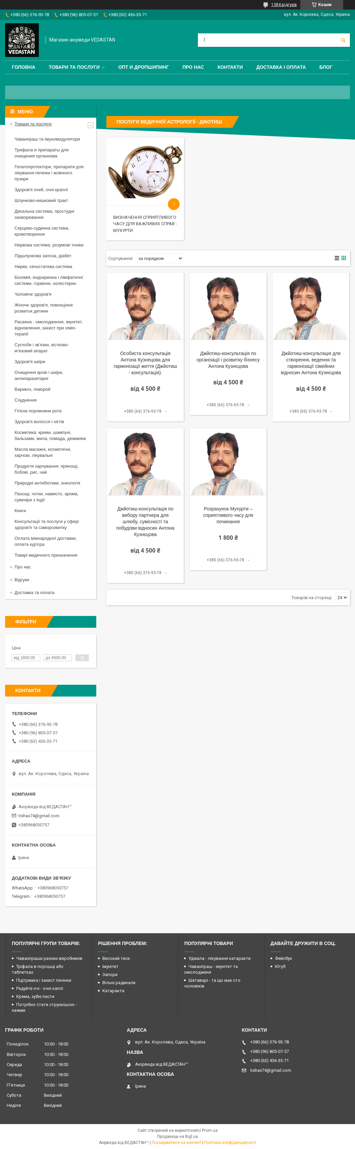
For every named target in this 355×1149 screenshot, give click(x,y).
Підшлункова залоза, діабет (43, 255)
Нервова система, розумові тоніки (49, 244)
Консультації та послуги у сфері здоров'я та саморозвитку (47, 524)
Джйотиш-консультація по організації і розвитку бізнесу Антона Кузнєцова (228, 360)
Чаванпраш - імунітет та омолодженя (211, 969)
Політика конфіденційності (230, 1142)
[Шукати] (343, 40)
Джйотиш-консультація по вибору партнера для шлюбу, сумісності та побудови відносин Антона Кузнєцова (145, 521)
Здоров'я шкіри (30, 361)
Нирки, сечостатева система (43, 266)
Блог (326, 67)
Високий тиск (116, 958)
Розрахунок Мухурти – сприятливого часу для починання (228, 515)
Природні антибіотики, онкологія (47, 482)
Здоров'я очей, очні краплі (41, 189)
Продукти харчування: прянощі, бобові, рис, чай (46, 469)
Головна (23, 67)
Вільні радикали (118, 982)
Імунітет (110, 966)
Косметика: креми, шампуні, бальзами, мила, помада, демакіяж (50, 435)
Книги (20, 510)
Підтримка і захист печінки (43, 980)
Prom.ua (210, 1130)
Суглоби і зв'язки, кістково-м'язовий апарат (42, 347)
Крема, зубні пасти (35, 996)
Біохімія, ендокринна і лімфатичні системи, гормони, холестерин (49, 280)
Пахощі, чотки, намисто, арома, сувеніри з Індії (47, 496)
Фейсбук (283, 958)
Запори (110, 974)
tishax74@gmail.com (39, 815)
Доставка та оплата (34, 592)
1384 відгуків (284, 4)
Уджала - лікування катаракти (219, 958)
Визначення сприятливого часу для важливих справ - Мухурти (145, 224)
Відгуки (22, 579)
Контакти (230, 67)
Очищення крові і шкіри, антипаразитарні (39, 375)
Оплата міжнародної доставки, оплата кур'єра (46, 541)
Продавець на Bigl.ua (177, 1136)
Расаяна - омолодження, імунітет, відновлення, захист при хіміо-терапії (48, 327)
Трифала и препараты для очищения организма (42, 152)
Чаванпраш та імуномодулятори (47, 139)
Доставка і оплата (281, 67)
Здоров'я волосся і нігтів (39, 421)
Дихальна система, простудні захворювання (44, 214)
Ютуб (280, 966)
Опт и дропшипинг (143, 67)
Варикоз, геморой (32, 389)
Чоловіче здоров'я (33, 294)
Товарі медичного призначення (46, 555)
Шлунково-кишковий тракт (41, 200)
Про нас (193, 67)
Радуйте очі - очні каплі (39, 988)
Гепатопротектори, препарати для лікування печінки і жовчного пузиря (49, 172)
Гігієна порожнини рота (38, 410)
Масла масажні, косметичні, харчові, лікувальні (43, 452)
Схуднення (25, 400)
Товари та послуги (74, 67)
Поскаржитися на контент (176, 1142)
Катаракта (113, 990)
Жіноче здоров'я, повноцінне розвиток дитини (44, 308)
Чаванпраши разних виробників (49, 958)
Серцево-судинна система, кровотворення (42, 231)
